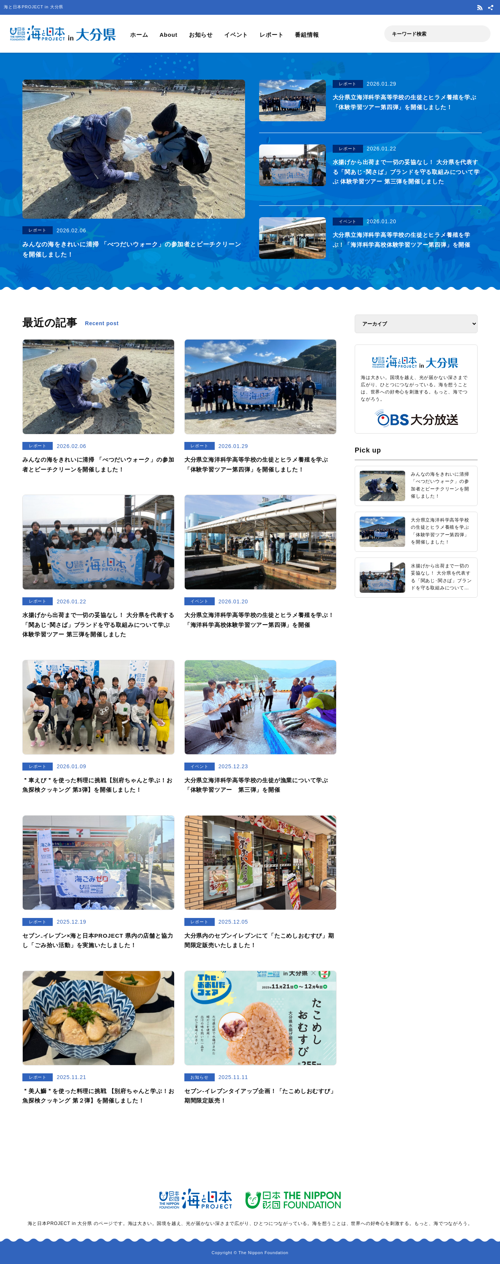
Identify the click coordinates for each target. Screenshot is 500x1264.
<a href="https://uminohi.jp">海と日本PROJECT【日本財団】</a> (416, 699)
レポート (271, 34)
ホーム (139, 34)
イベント (236, 34)
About (168, 34)
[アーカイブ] (416, 324)
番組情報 (307, 34)
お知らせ (201, 34)
